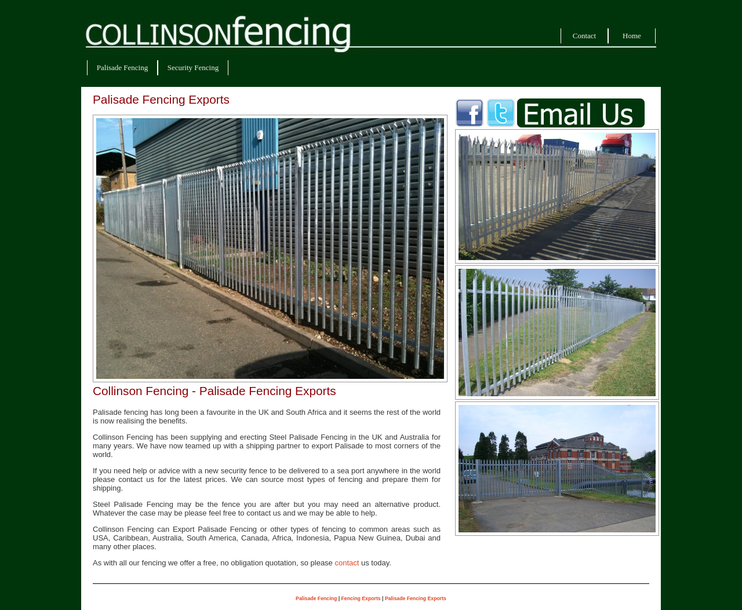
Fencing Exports (361, 598)
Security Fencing (193, 67)
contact (346, 562)
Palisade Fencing (122, 67)
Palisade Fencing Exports (415, 598)
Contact (584, 35)
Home (632, 35)
